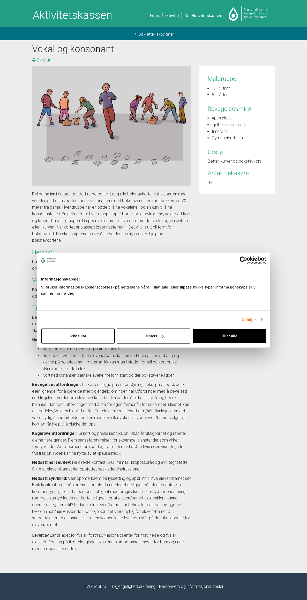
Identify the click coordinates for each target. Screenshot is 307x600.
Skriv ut (41, 60)
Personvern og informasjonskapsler (191, 586)
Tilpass (153, 336)
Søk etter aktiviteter (153, 34)
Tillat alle (229, 336)
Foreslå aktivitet (164, 15)
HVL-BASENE (96, 586)
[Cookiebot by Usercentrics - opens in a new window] (243, 260)
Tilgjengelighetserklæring (133, 586)
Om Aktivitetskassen (203, 15)
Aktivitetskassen (72, 15)
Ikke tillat (78, 336)
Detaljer (249, 319)
